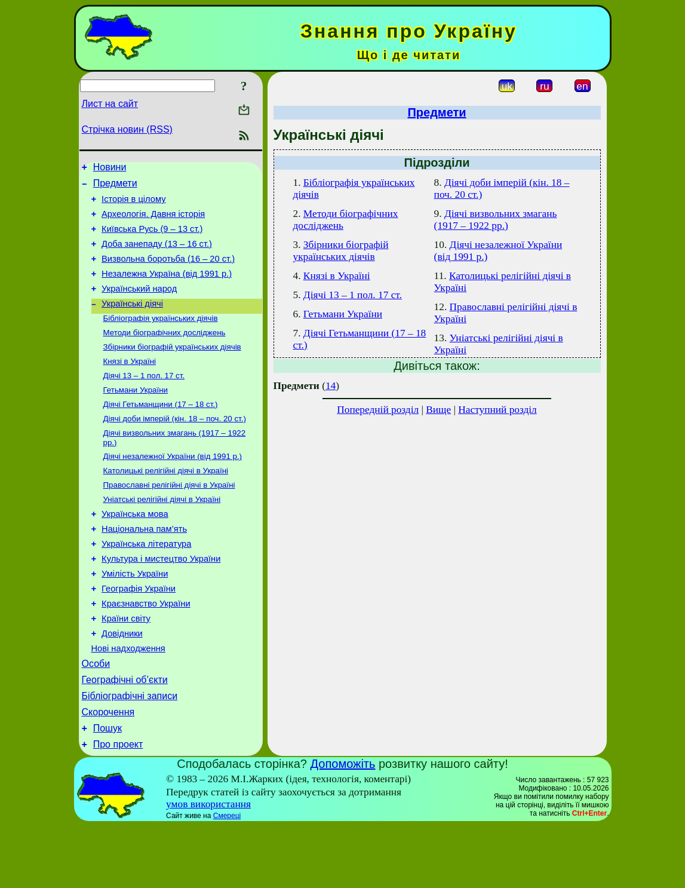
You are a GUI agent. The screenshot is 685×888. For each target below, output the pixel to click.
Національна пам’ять (144, 566)
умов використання (208, 866)
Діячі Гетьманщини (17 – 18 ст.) (160, 430)
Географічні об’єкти (125, 735)
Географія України (139, 633)
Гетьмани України (135, 415)
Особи (96, 717)
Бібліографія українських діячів (160, 337)
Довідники (122, 683)
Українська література (146, 582)
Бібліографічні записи (130, 753)
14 (330, 385)
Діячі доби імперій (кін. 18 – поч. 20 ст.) (174, 446)
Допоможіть (343, 825)
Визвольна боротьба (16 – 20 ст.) (168, 271)
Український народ (139, 305)
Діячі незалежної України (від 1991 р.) (172, 486)
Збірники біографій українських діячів (172, 368)
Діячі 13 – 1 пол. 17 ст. (144, 399)
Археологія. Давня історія (153, 221)
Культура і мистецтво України (161, 599)
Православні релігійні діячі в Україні (169, 517)
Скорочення (108, 770)
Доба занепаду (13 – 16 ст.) (157, 254)
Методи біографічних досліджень (164, 352)
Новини (110, 169)
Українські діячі (132, 321)
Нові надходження (128, 700)
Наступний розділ (497, 409)
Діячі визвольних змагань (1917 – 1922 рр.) (495, 219)
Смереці (227, 878)
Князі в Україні (129, 383)
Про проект (118, 806)
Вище (438, 409)
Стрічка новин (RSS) (127, 129)
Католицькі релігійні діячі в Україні (166, 501)
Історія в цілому (133, 204)
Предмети (115, 187)
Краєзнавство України (146, 649)
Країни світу (126, 666)
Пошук (107, 788)
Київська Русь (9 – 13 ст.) (152, 238)
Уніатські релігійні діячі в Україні (162, 532)
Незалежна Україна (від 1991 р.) (167, 288)
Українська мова (135, 549)
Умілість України (135, 616)
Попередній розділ (378, 409)
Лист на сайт (110, 104)
